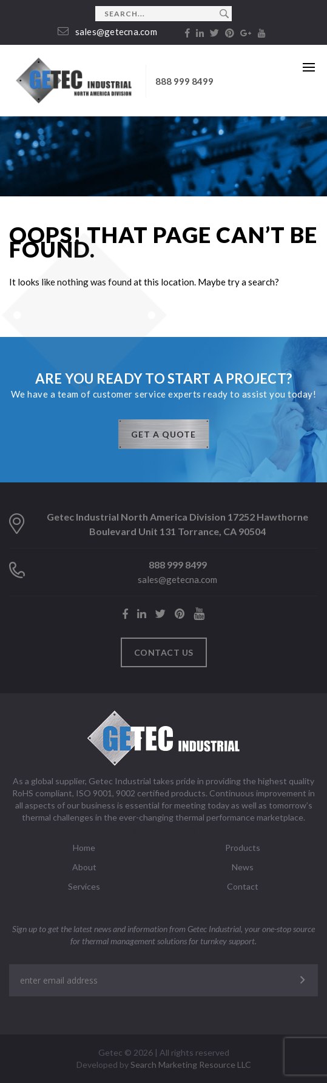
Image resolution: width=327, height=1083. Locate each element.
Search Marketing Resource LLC (190, 1064)
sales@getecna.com (107, 31)
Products (242, 847)
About (84, 867)
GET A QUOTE (163, 434)
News (243, 867)
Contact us (164, 652)
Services (84, 886)
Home (84, 847)
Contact (242, 886)
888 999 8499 (184, 81)
